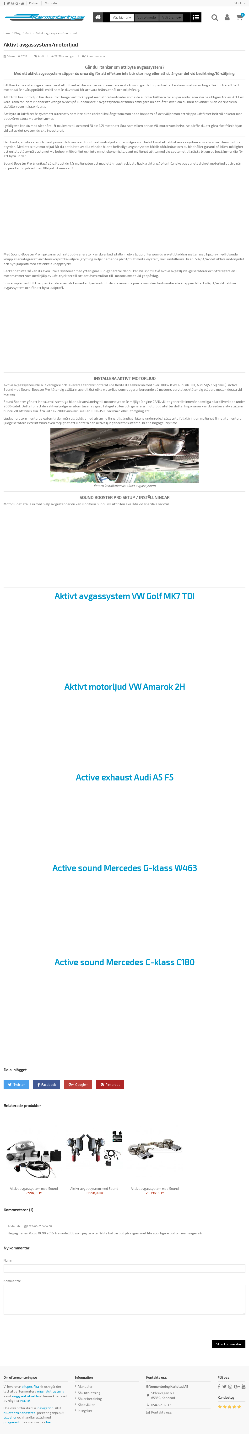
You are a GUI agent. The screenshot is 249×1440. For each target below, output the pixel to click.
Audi (41, 56)
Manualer (85, 1393)
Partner (34, 3)
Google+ (78, 1084)
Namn (8, 1260)
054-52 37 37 (161, 1411)
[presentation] (36, 1333)
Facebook (47, 1084)
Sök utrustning (89, 1399)
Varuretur (51, 3)
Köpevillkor (86, 1411)
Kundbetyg (226, 1404)
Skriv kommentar (228, 1350)
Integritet (85, 1417)
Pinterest (110, 1084)
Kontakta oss (161, 1418)
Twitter (16, 1084)
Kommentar (12, 1282)
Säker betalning (90, 1405)
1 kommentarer (95, 56)
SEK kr (239, 3)
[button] (195, 17)
